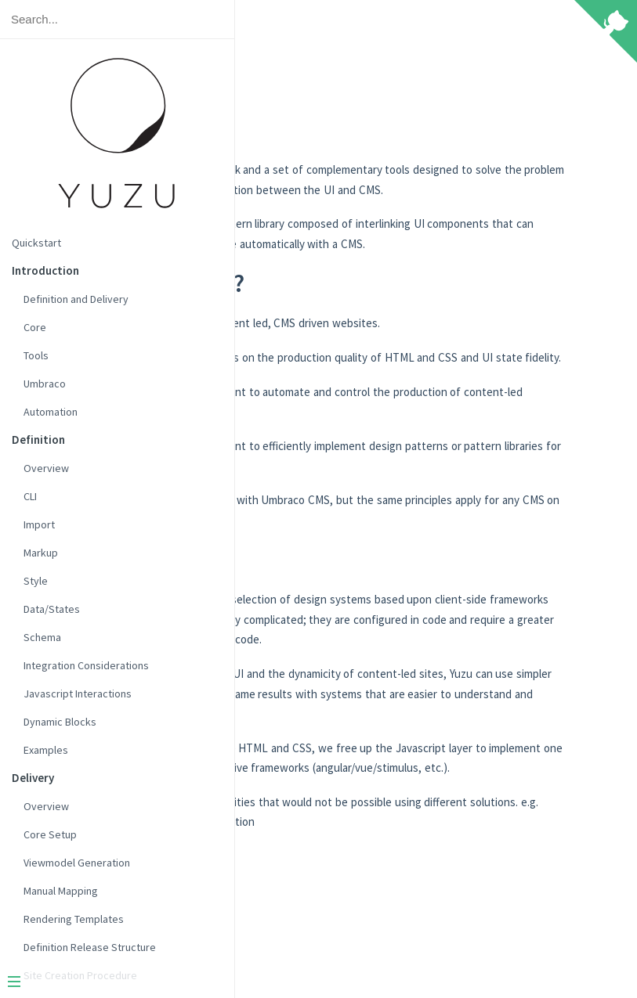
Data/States (52, 609)
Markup (41, 553)
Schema (42, 637)
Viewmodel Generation (77, 863)
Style (36, 581)
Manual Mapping (61, 891)
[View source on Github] (605, 33)
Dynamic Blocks (60, 722)
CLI (30, 496)
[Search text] (117, 19)
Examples (46, 750)
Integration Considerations (86, 665)
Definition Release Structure (90, 947)
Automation (51, 412)
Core (35, 327)
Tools (36, 355)
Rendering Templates (74, 919)
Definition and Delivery (76, 299)
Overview (46, 468)
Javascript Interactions (78, 693)
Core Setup (50, 834)
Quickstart (36, 243)
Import (39, 524)
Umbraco (45, 384)
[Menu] (111, 983)
